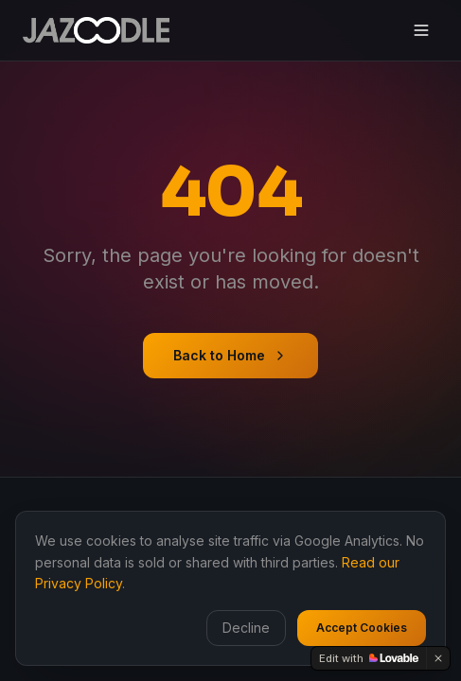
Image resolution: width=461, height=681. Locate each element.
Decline (246, 628)
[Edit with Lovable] (368, 658)
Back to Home (230, 355)
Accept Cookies (361, 627)
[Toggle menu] (421, 30)
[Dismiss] (438, 658)
